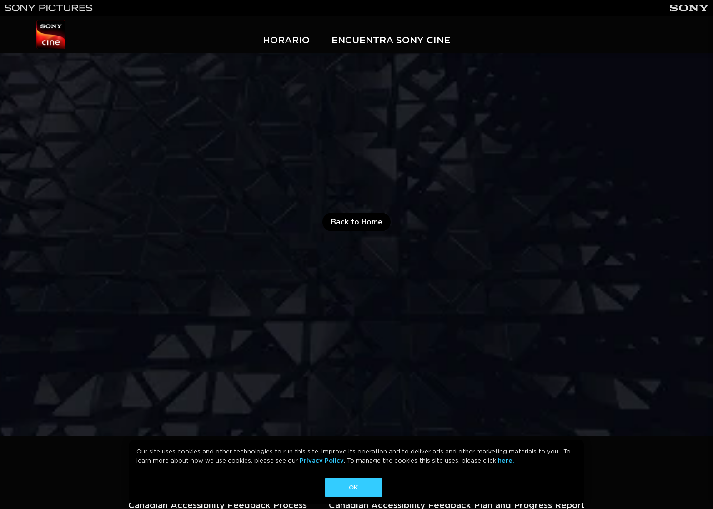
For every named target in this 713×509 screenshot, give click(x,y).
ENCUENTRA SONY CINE (390, 40)
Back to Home (356, 222)
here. (506, 460)
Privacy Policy (322, 460)
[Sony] (689, 8)
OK (353, 487)
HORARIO (286, 40)
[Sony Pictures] (49, 8)
